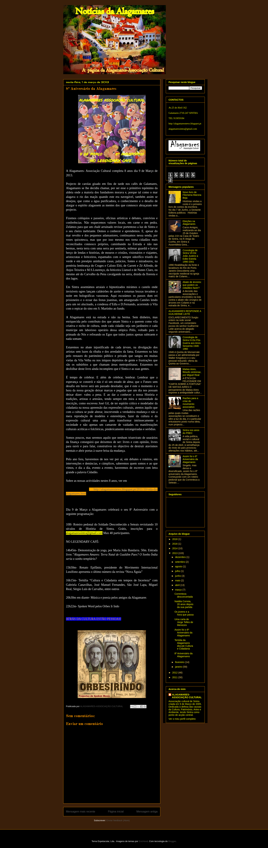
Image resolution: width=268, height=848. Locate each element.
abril (177, 585)
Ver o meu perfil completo (182, 718)
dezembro (180, 557)
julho (178, 571)
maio (178, 580)
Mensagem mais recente (80, 811)
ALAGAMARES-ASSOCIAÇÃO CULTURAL (187, 696)
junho (178, 576)
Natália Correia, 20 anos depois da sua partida (184, 604)
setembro (180, 561)
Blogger (172, 841)
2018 (175, 539)
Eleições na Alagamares (189, 222)
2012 (175, 672)
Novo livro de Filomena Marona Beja (192, 195)
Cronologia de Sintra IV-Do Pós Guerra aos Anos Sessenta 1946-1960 (192, 343)
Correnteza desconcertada (184, 595)
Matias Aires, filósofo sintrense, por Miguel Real (192, 372)
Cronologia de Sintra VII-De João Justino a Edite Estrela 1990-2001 (190, 256)
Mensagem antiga (147, 811)
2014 (175, 548)
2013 (175, 553)
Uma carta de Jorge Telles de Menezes (184, 622)
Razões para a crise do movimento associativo (190, 402)
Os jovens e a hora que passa (184, 613)
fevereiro (180, 662)
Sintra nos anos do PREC (191, 431)
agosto (179, 566)
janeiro (179, 666)
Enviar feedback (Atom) (118, 820)
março (178, 589)
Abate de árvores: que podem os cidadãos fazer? (192, 285)
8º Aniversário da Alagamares (184, 655)
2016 (175, 543)
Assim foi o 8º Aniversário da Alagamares (190, 459)
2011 (175, 677)
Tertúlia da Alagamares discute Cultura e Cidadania (184, 644)
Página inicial (116, 811)
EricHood (143, 841)
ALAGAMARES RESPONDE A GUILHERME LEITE (185, 312)
